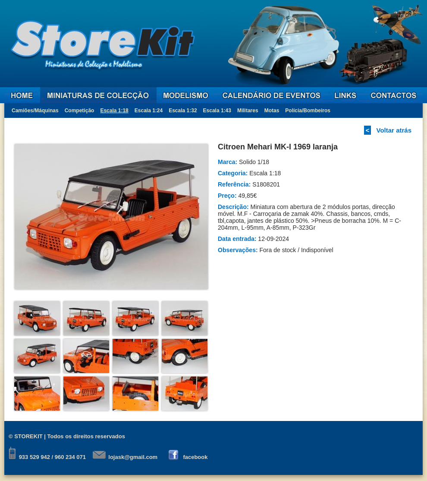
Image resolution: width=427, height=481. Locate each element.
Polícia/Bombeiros (307, 111)
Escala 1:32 (183, 111)
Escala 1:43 (217, 111)
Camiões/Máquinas (35, 111)
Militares (247, 111)
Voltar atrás (394, 130)
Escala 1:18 (114, 111)
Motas (271, 111)
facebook (195, 457)
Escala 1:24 (149, 111)
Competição (79, 111)
